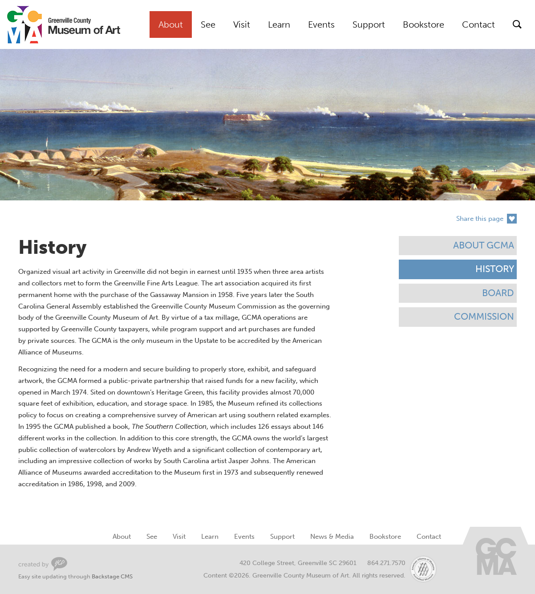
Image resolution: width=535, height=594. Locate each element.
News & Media (332, 537)
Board (498, 293)
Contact (478, 24)
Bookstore (423, 24)
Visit (241, 24)
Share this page (479, 219)
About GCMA (483, 245)
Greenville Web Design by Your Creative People (42, 564)
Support (369, 24)
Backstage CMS (112, 576)
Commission (484, 316)
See (208, 24)
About (170, 24)
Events (321, 24)
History (494, 269)
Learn (279, 24)
